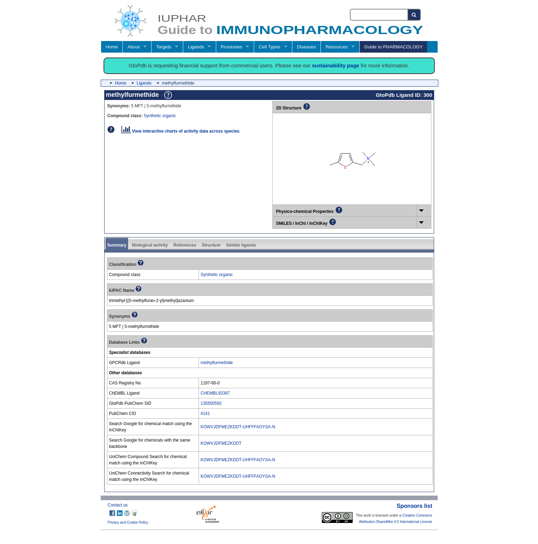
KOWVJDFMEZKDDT (221, 443)
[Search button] (414, 15)
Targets (163, 46)
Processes (232, 46)
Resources (337, 46)
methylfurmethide (217, 362)
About (133, 46)
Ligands (196, 46)
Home (112, 46)
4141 (205, 413)
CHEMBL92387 (215, 393)
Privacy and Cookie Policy (128, 522)
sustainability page (335, 65)
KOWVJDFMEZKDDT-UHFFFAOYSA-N (238, 426)
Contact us (118, 505)
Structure (211, 245)
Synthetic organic (160, 115)
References (184, 245)
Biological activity (150, 245)
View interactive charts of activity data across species (180, 131)
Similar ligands (241, 245)
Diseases (306, 46)
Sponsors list (414, 506)
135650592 (211, 403)
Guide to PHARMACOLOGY (393, 46)
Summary (117, 245)
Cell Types (269, 46)
